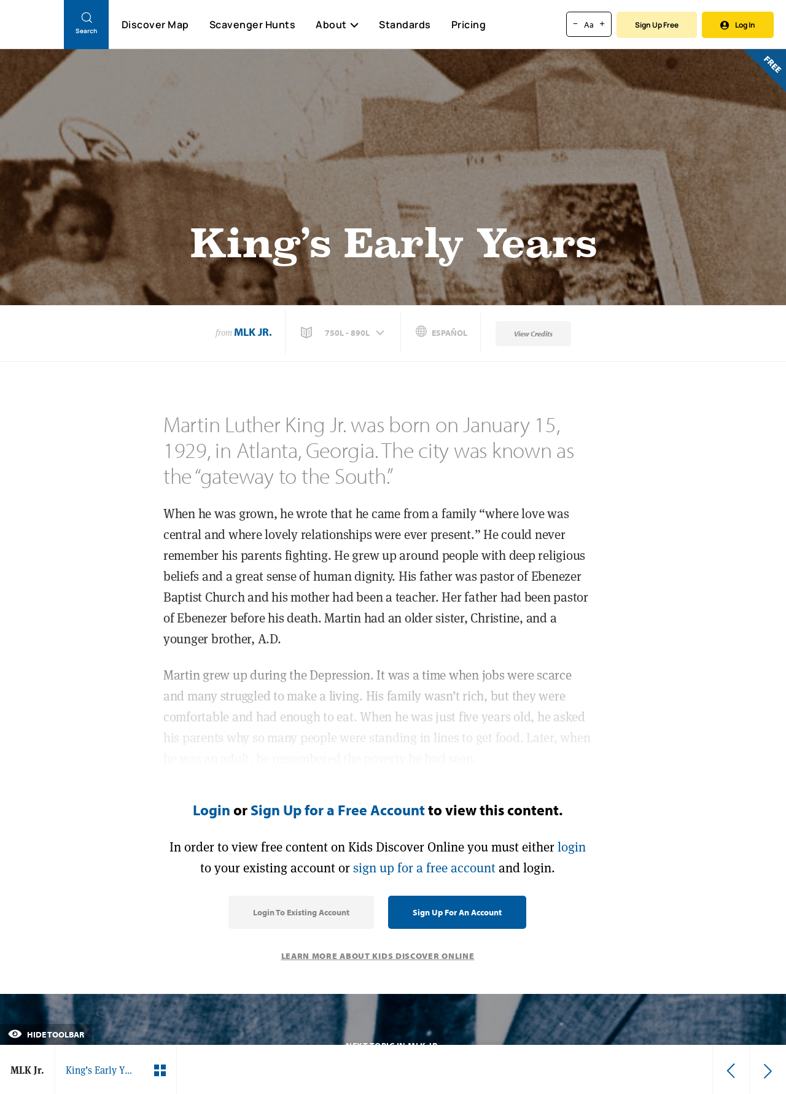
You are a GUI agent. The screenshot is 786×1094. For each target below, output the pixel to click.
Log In (737, 25)
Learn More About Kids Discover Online (378, 955)
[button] (343, 332)
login (572, 847)
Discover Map (155, 25)
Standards (405, 24)
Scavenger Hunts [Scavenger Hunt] (252, 25)
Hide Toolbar (46, 1034)
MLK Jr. (253, 332)
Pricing (468, 24)
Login (211, 810)
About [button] (337, 24)
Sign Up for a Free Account (338, 810)
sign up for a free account (424, 867)
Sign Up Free (657, 25)
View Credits (533, 333)
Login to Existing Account (301, 912)
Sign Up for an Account (457, 912)
